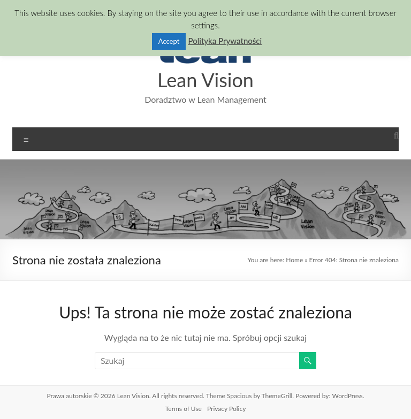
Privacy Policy (227, 409)
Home (290, 260)
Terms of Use (183, 409)
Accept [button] (166, 40)
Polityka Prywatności (225, 39)
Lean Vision (205, 79)
